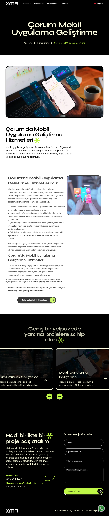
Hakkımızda (39, 3)
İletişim (65, 3)
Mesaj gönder (85, 491)
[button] (49, 396)
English (98, 3)
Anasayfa (27, 3)
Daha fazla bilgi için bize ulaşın (38, 300)
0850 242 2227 (14, 478)
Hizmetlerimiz (52, 3)
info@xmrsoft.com (15, 486)
